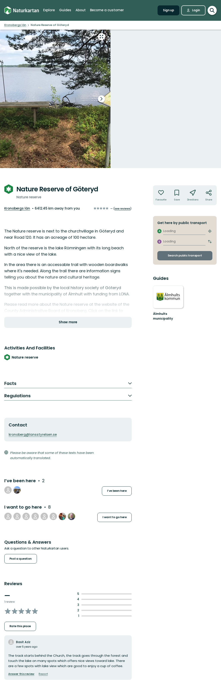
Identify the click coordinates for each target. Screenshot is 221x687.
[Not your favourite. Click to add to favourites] (161, 195)
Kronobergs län (17, 208)
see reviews (122, 208)
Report (43, 674)
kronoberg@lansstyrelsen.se (33, 434)
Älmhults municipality (163, 316)
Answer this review (21, 674)
